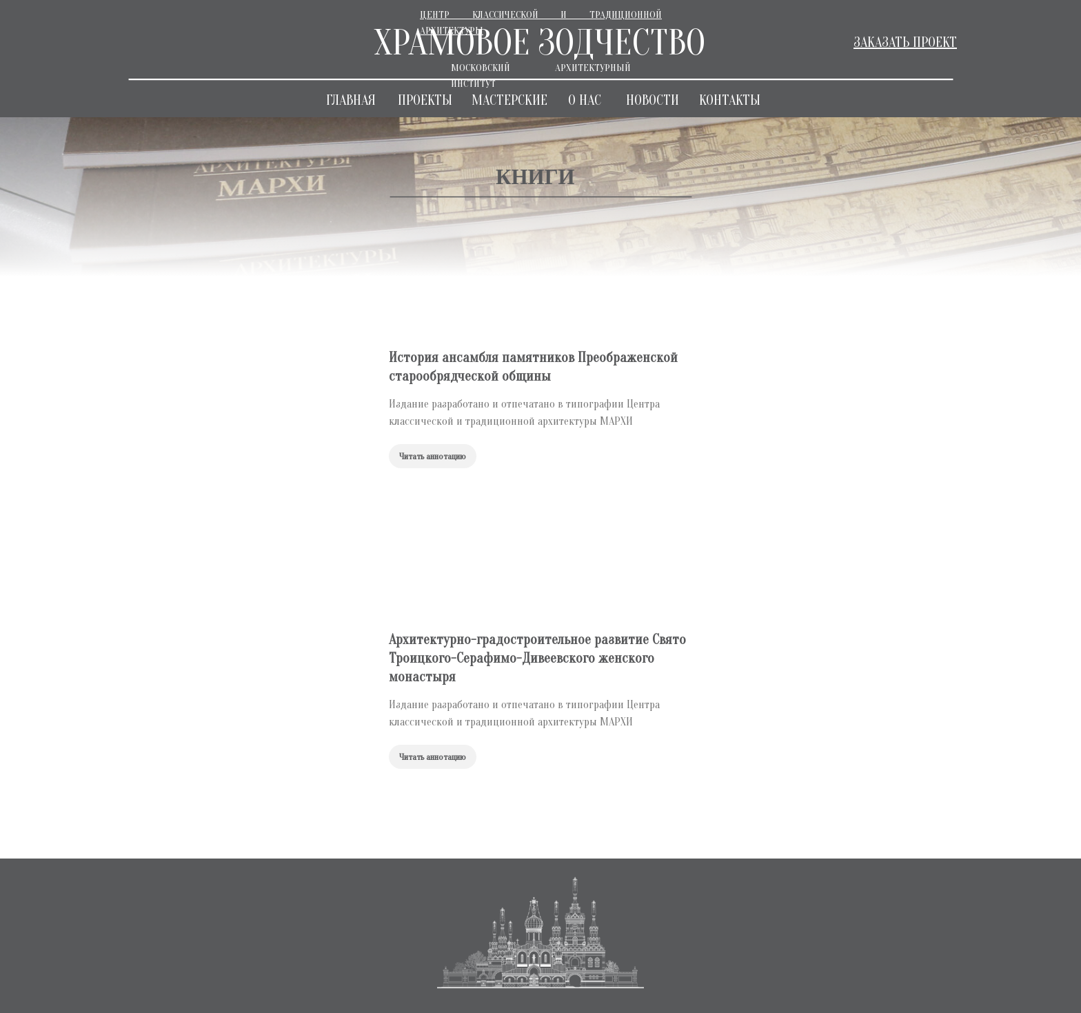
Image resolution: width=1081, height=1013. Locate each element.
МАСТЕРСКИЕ (509, 100)
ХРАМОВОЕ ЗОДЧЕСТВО (539, 43)
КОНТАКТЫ (729, 100)
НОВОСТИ (652, 100)
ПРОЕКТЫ (425, 100)
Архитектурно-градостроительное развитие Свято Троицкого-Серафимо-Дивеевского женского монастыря (537, 658)
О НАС (584, 100)
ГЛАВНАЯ (351, 100)
